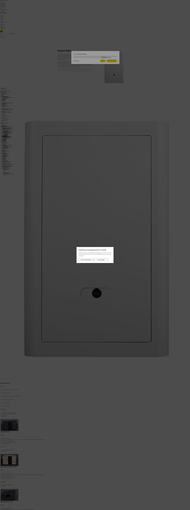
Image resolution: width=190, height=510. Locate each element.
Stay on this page (96, 259)
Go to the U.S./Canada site (84, 259)
